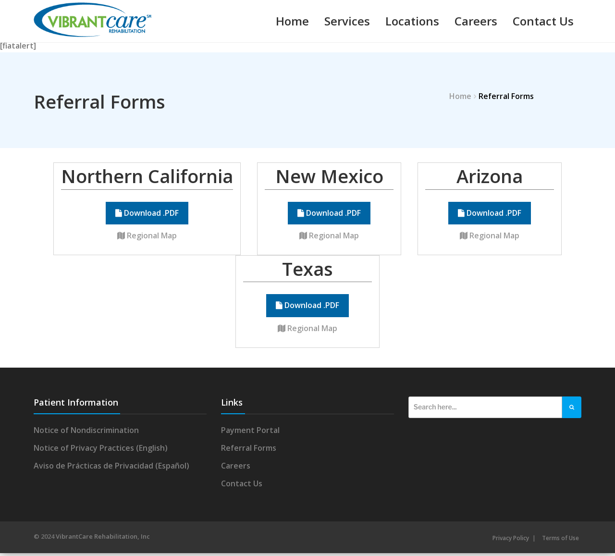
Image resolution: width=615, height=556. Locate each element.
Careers (476, 21)
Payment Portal (250, 432)
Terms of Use (560, 541)
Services (347, 21)
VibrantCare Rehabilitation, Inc (103, 539)
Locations (412, 21)
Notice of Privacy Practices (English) (101, 450)
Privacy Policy (510, 541)
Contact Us (543, 21)
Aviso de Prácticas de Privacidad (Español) (111, 468)
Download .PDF (147, 215)
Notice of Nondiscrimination (86, 432)
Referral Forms (248, 450)
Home (292, 21)
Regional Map (147, 238)
